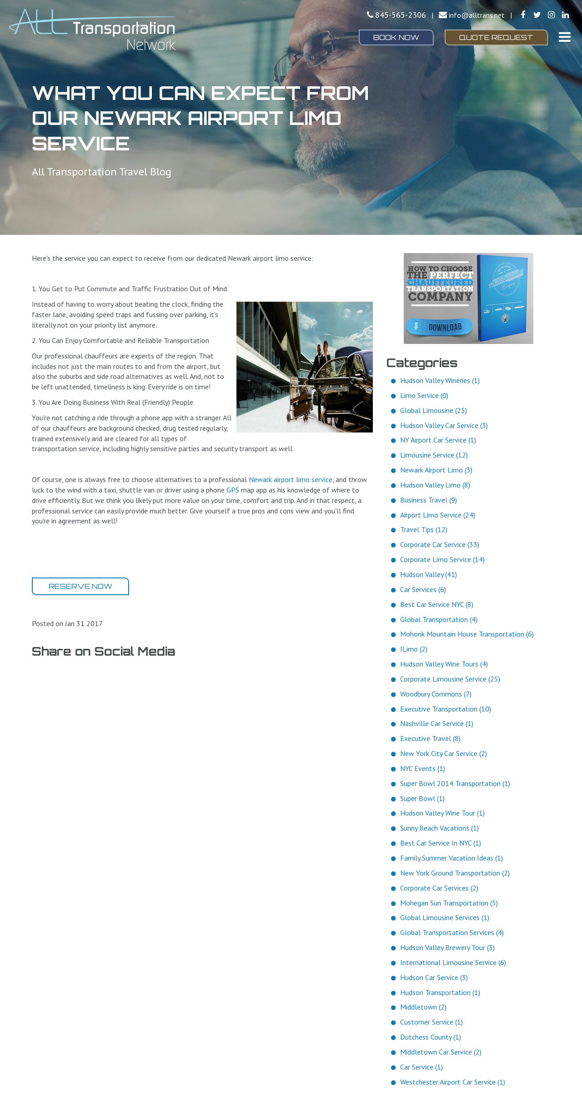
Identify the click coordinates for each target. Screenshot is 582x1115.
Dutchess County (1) (430, 1036)
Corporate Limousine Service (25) (450, 678)
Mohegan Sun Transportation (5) (449, 902)
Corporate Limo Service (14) (442, 559)
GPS (232, 489)
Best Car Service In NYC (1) (440, 842)
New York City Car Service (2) (443, 753)
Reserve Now (80, 586)
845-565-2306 (400, 15)
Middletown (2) (423, 1006)
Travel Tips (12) (423, 529)
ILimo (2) (413, 648)
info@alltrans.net (477, 15)
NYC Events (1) (422, 768)
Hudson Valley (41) (428, 574)
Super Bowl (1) (422, 798)
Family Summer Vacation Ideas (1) (451, 857)
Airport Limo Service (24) (437, 514)
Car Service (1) (421, 1066)
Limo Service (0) (424, 395)
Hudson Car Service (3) (434, 977)
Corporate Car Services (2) (439, 887)
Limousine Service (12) (434, 454)
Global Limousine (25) (433, 410)
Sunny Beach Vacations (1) (439, 827)
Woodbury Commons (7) (436, 693)
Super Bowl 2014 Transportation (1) (455, 783)
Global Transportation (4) (438, 619)
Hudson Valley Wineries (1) (440, 380)
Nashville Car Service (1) (436, 723)
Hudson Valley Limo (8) (435, 484)
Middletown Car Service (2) (441, 1051)
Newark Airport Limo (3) (436, 469)
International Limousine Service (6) (453, 962)
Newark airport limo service (290, 479)
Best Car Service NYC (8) (436, 604)
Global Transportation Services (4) (452, 932)
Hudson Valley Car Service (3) (444, 425)
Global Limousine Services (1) (444, 917)
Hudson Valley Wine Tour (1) (442, 812)
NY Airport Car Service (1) (438, 439)
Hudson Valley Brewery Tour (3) (447, 947)
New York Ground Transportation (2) (455, 872)
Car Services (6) (423, 589)
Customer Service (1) (431, 1021)
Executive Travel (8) (430, 738)
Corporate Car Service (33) (439, 544)
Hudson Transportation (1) (440, 992)
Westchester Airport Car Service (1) (452, 1081)
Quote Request (496, 37)
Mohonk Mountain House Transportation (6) (467, 633)
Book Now (396, 37)
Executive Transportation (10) (445, 708)
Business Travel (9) (428, 499)
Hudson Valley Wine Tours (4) (444, 663)
